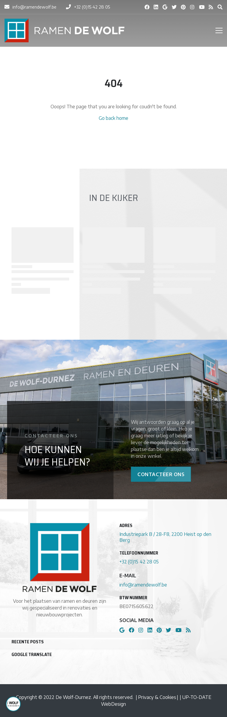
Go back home (113, 118)
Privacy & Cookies (157, 697)
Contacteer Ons (160, 474)
